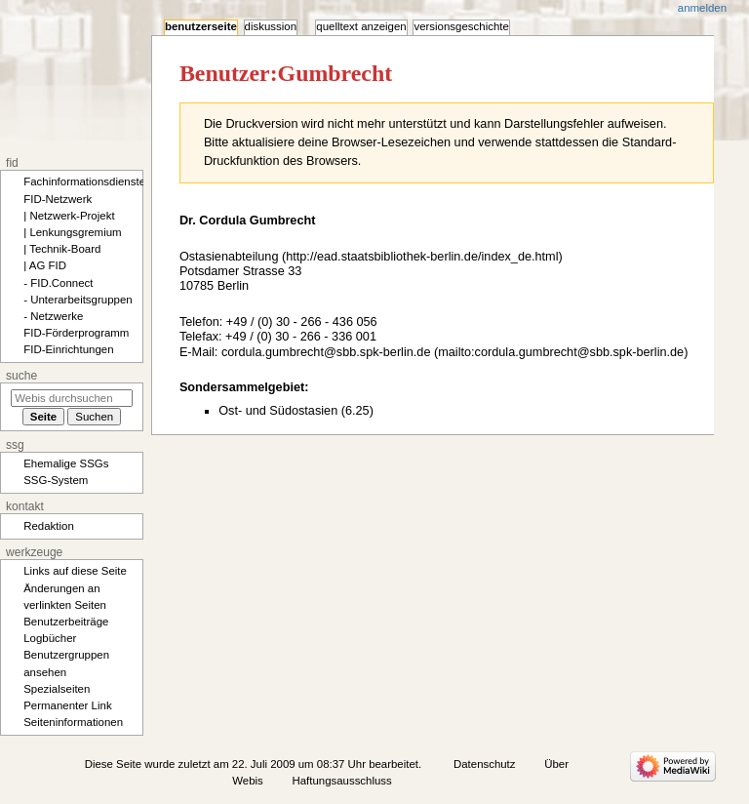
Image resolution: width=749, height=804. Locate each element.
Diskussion (270, 26)
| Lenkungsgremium (72, 232)
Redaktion (48, 526)
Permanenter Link (67, 705)
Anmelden (702, 8)
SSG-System (55, 480)
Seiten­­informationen (73, 722)
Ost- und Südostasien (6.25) (296, 411)
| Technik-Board (61, 249)
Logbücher (49, 638)
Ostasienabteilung (229, 256)
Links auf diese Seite (75, 571)
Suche (21, 375)
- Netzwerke (53, 316)
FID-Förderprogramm (76, 333)
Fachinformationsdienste (84, 181)
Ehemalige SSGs (65, 463)
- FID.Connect (58, 283)
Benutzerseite (201, 26)
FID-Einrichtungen (68, 349)
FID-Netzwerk (57, 199)
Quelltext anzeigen (361, 26)
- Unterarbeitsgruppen (77, 299)
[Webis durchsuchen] (72, 398)
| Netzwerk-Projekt (68, 215)
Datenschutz (484, 764)
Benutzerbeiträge (65, 621)
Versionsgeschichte (461, 26)
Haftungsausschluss (342, 780)
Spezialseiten (56, 689)
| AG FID (44, 265)
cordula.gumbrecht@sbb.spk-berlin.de (326, 352)
